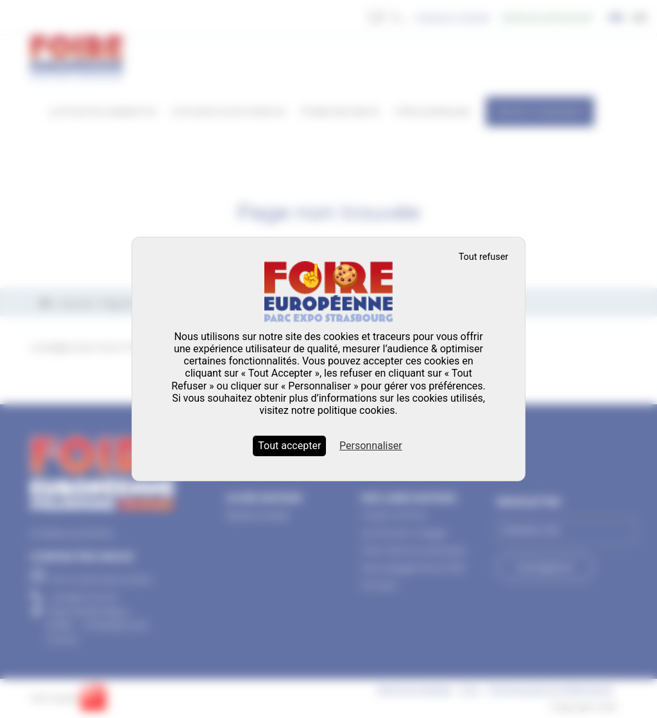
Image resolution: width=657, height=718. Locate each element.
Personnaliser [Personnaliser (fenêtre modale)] (370, 446)
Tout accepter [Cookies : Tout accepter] (289, 446)
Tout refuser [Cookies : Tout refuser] (484, 257)
